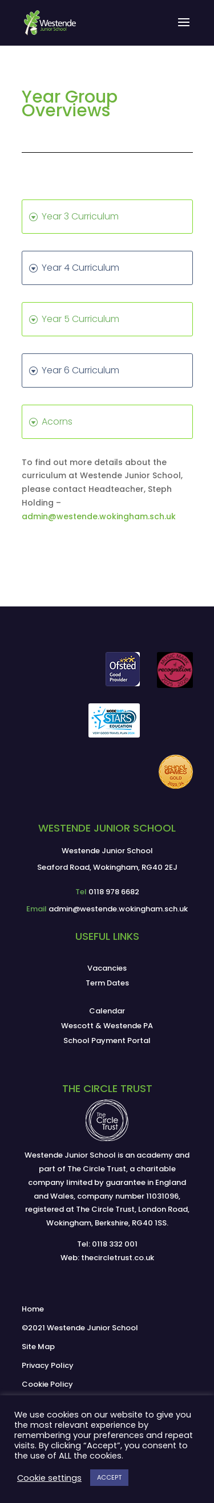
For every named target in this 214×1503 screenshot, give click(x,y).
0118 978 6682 (113, 891)
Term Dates (107, 982)
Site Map (38, 1346)
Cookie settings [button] (49, 1478)
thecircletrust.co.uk (117, 1257)
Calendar (107, 1010)
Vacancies (107, 968)
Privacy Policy (48, 1365)
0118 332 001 (115, 1244)
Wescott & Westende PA (107, 1025)
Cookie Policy (47, 1384)
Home (33, 1309)
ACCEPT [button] (109, 1477)
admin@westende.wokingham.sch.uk (99, 516)
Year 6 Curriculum (80, 370)
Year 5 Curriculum (80, 318)
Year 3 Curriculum (80, 216)
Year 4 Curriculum (80, 267)
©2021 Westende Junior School (80, 1327)
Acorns (57, 421)
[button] (184, 30)
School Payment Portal (107, 1040)
